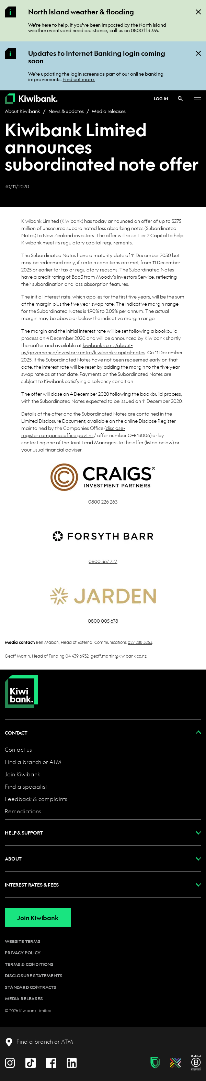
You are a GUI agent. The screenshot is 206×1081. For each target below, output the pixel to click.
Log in (161, 98)
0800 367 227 (103, 561)
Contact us (18, 749)
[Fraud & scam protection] (155, 1063)
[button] (103, 733)
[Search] (180, 98)
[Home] (21, 686)
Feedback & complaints (36, 798)
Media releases (108, 111)
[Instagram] (10, 1062)
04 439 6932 (77, 656)
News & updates (66, 111)
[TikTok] (30, 1062)
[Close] (198, 11)
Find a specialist (26, 786)
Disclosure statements (33, 975)
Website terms (23, 941)
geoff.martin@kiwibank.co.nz (119, 656)
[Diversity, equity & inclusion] (175, 1063)
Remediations (23, 811)
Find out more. (78, 79)
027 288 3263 (140, 642)
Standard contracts (30, 987)
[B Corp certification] (196, 1063)
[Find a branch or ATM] (39, 1042)
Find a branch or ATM (33, 761)
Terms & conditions (29, 964)
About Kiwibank (22, 111)
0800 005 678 (103, 621)
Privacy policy (23, 952)
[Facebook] (51, 1062)
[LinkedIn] (72, 1062)
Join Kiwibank (22, 774)
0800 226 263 (102, 501)
